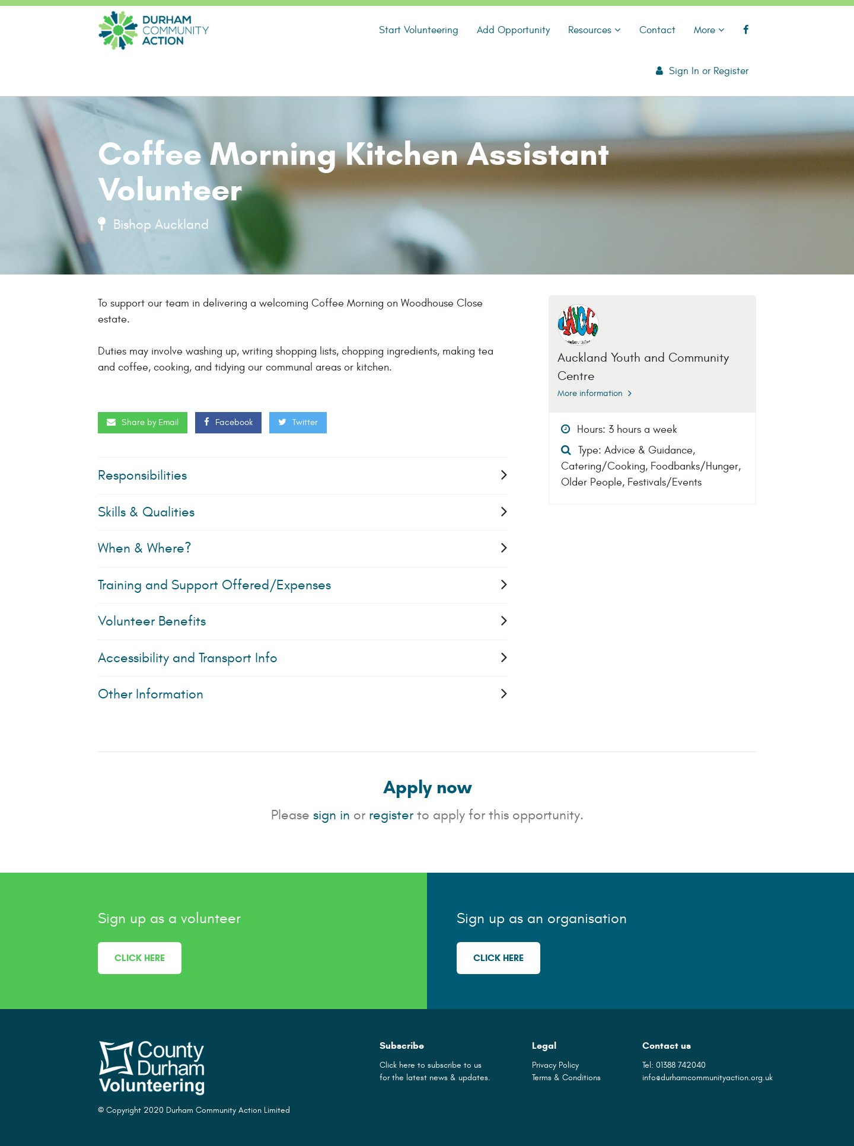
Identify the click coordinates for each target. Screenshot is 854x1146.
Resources (594, 30)
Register (730, 70)
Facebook (228, 422)
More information (594, 393)
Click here (139, 957)
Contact (657, 30)
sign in (331, 815)
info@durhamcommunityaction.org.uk (707, 1077)
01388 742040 (681, 1065)
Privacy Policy (555, 1065)
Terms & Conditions (566, 1077)
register (391, 815)
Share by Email (143, 422)
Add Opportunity (513, 30)
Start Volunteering (418, 30)
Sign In (684, 70)
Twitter (298, 422)
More (709, 30)
